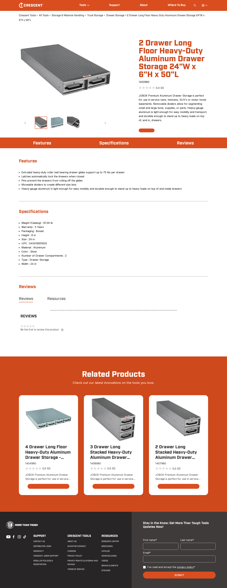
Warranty (38, 551)
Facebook (13, 536)
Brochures (107, 546)
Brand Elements (110, 566)
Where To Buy (177, 5)
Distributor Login (42, 546)
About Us (71, 541)
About (144, 5)
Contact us (39, 541)
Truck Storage (95, 15)
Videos (105, 561)
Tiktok (24, 536)
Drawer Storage (115, 15)
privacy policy (185, 567)
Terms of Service (75, 569)
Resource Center (110, 541)
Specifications (114, 143)
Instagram (19, 536)
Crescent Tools (27, 15)
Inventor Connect (76, 546)
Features (42, 143)
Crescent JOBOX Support (45, 556)
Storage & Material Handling (68, 15)
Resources (56, 299)
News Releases (109, 556)
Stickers (106, 570)
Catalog (106, 551)
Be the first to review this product (42, 329)
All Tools (44, 15)
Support (114, 5)
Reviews (185, 143)
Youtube (7, 536)
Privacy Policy (74, 556)
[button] (25, 123)
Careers (71, 551)
